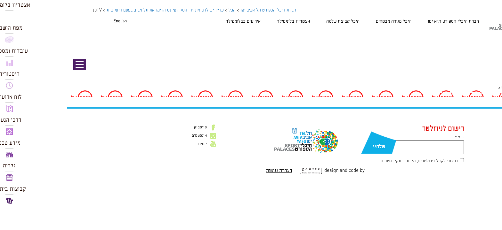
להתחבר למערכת (481, 87)
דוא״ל (392, 137)
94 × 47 (470, 73)
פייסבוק (133, 127)
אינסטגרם (132, 136)
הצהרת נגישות (212, 170)
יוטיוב (135, 144)
